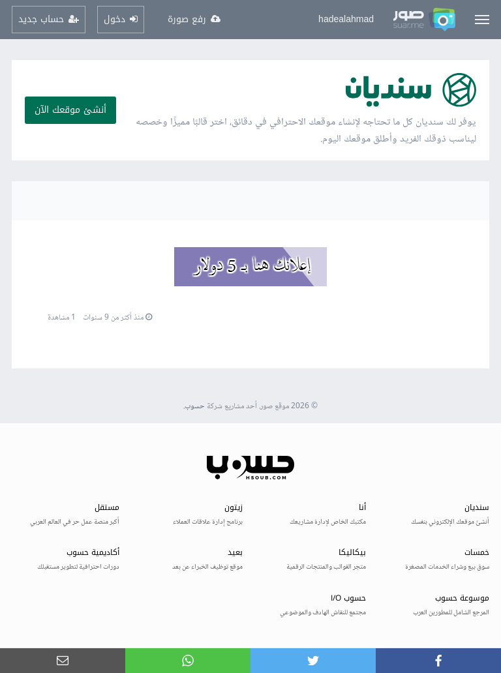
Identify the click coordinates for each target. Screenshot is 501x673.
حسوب (195, 406)
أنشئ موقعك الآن (70, 110)
